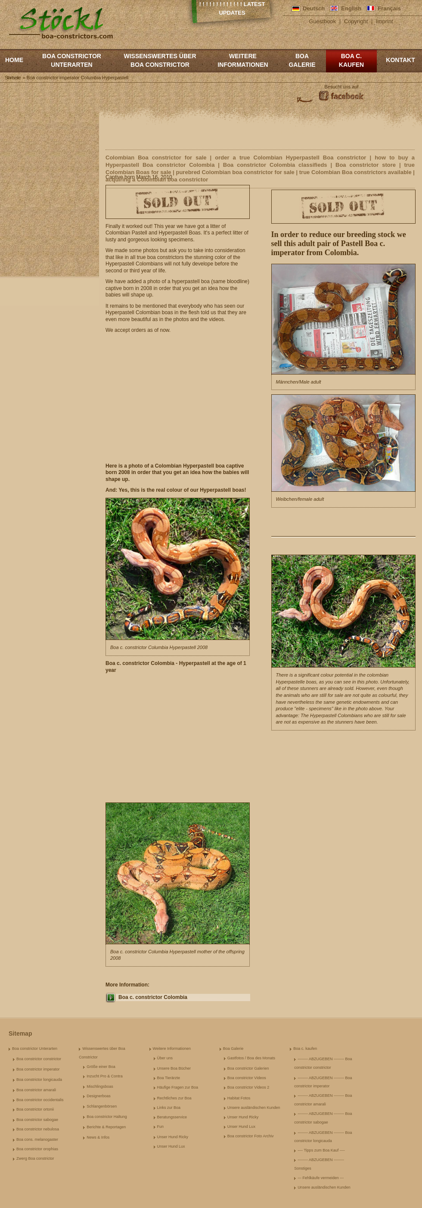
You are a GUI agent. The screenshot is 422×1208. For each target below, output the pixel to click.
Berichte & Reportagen (106, 1127)
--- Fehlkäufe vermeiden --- (321, 1178)
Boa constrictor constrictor (38, 1059)
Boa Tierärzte (168, 1078)
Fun (160, 1126)
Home (14, 59)
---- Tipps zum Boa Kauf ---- (321, 1150)
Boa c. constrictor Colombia (152, 997)
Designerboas (99, 1096)
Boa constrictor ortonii (35, 1109)
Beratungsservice (172, 1117)
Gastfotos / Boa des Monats (251, 1058)
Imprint (384, 21)
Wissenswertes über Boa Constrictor (160, 60)
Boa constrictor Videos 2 (248, 1087)
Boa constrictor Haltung (107, 1116)
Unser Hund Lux (171, 1146)
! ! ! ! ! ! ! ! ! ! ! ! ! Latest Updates (232, 8)
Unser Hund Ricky (173, 1137)
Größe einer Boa (101, 1066)
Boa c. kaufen (351, 60)
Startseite (12, 77)
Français (389, 8)
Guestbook (322, 21)
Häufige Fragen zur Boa (178, 1087)
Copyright (356, 21)
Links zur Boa (169, 1107)
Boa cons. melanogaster (37, 1139)
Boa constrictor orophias (37, 1149)
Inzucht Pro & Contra (105, 1076)
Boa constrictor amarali (36, 1090)
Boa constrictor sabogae (37, 1119)
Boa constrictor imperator (38, 1069)
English (351, 8)
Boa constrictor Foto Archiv (250, 1136)
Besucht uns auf (342, 86)
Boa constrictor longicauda (39, 1079)
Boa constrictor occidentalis (40, 1100)
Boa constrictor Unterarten (71, 60)
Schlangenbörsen (102, 1106)
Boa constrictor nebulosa (37, 1129)
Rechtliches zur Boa (174, 1098)
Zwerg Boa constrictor (35, 1158)
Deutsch (314, 8)
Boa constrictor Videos (246, 1078)
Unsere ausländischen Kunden (253, 1107)
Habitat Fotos (239, 1098)
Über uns (165, 1058)
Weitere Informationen (242, 60)
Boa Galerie (302, 60)
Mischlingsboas (100, 1086)
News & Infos (98, 1137)
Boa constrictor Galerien (248, 1068)
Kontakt (400, 59)
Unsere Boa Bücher (174, 1068)
